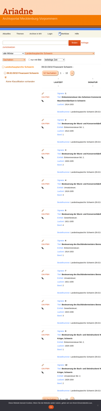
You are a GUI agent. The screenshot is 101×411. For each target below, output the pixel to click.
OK (51, 407)
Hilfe (77, 34)
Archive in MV (36, 34)
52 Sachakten (50, 73)
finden (74, 43)
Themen (20, 34)
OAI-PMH (45, 97)
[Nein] (97, 405)
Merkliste (63, 34)
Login (50, 34)
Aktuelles (7, 34)
